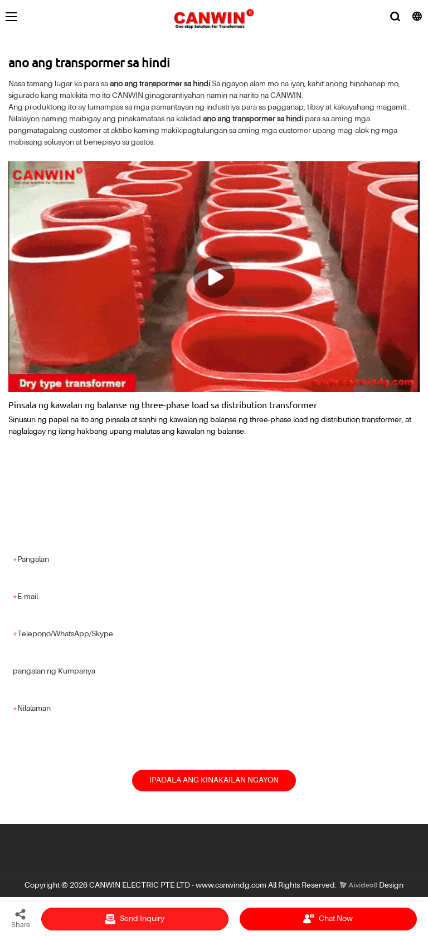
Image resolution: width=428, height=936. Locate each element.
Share (20, 918)
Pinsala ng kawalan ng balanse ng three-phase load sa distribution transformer (162, 404)
